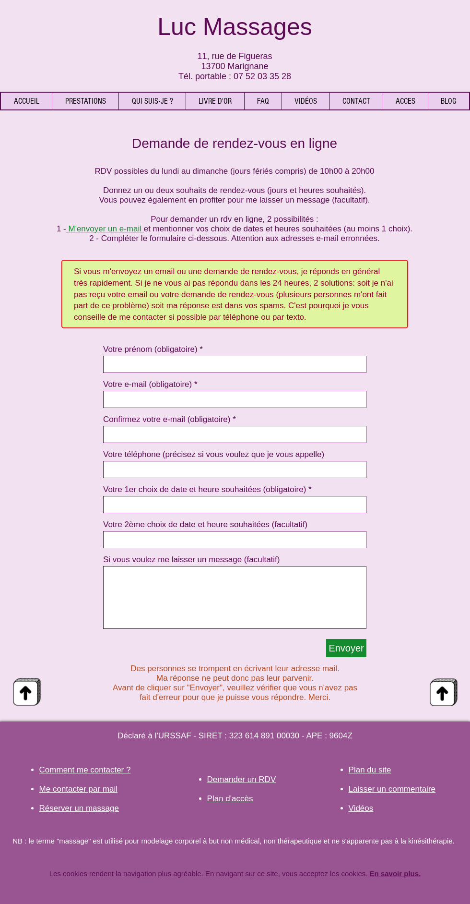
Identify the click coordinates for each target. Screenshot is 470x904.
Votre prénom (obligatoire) (150, 349)
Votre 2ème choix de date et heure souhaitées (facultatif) (205, 524)
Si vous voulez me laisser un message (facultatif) (191, 559)
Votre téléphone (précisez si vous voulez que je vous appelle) (213, 454)
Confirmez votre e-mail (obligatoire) (166, 419)
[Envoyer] (346, 648)
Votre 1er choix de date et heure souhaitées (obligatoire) (204, 489)
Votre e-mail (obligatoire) (147, 384)
